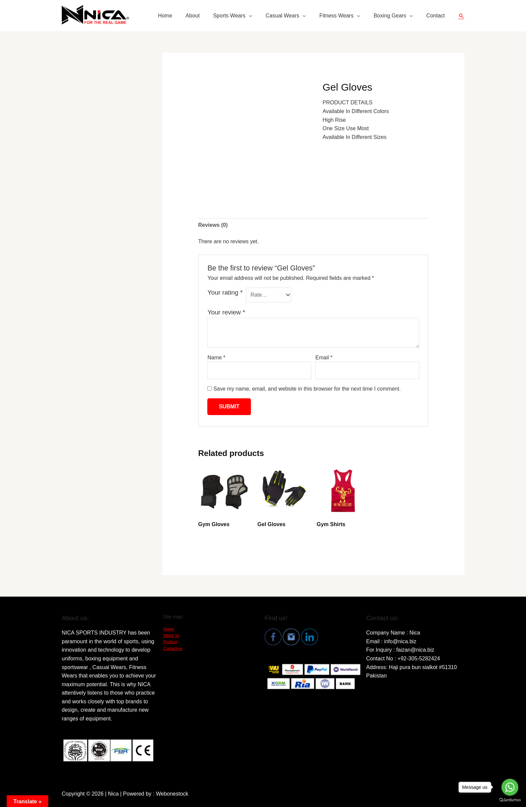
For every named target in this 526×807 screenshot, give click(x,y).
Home (165, 15)
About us (171, 635)
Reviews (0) (213, 225)
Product (170, 642)
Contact (435, 15)
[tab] (213, 225)
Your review (226, 312)
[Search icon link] (461, 16)
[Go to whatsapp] (510, 787)
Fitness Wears (336, 15)
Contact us (172, 648)
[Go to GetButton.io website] (510, 800)
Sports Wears (229, 15)
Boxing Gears (390, 15)
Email (323, 357)
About (193, 15)
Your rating (225, 292)
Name (216, 357)
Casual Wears (282, 15)
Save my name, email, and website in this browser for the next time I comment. (307, 389)
